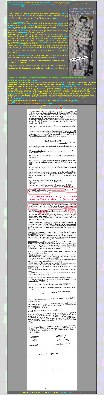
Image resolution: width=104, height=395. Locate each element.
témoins (58, 91)
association (66, 84)
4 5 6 (49, 108)
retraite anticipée (36, 4)
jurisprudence (12, 27)
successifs (24, 32)
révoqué (41, 86)
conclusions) (61, 100)
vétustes (29, 93)
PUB (52, 2)
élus (22, 6)
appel (68, 2)
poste (61, 201)
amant (64, 49)
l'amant (64, 82)
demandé (52, 38)
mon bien (20, 25)
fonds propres (12, 93)
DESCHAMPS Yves (18, 98)
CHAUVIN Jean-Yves (45, 2)
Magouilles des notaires (17, 2)
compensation (64, 13)
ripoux (57, 18)
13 (64, 108)
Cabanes (18, 43)
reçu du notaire (19, 22)
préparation (42, 42)
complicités (74, 100)
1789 (13, 102)
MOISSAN (21, 31)
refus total (22, 45)
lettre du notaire (33, 25)
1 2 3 (44, 108)
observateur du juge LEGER (19, 4)
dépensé (66, 36)
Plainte (53, 4)
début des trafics (24, 55)
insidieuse (49, 103)
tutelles (28, 15)
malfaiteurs (76, 84)
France (33, 80)
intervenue (82, 8)
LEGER (23, 29)
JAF (55, 57)
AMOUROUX (23, 97)
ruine (84, 91)
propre (60, 23)
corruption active (65, 86)
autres (52, 68)
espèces (42, 100)
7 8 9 (52, 108)
